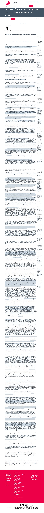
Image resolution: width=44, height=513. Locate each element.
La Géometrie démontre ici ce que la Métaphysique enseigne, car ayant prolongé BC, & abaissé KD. (20, 306)
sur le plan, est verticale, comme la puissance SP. (25, 120)
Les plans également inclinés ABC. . (11, 439)
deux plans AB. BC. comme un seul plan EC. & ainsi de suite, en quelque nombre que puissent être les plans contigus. (20, 341)
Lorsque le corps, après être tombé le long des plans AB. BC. (14, 343)
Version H (7, 28)
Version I (7, 29)
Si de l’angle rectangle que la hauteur (12, 207)
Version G (7, 27)
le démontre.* (20, 316)
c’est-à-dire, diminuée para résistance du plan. (12, 74)
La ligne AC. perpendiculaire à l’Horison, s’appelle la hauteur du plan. (15, 79)
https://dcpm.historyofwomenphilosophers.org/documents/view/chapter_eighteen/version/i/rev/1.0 (20, 465)
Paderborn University (34, 479)
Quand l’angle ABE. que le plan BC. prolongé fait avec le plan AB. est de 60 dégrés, (17, 397)
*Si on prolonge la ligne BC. (9, 319)
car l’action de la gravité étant (13, 67)
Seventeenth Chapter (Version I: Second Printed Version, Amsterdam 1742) (16, 30)
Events (27, 5)
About (22, 5)
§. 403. (6, 70)
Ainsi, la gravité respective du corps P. (10, 98)
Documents (13, 19)
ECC (34, 5)
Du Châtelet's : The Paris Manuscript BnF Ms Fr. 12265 (22, 12)
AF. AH (29, 232)
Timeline (37, 5)
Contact (7, 485)
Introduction (8, 26)
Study (25, 5)
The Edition (8, 19)
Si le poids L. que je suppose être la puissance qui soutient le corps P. (17, 138)
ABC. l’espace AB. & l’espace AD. (17, 257)
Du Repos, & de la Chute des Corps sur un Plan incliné (14, 31)
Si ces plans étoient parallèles (11, 59)
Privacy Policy (8, 478)
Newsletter (8, 480)
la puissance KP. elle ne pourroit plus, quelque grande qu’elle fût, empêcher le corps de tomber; (20, 132)
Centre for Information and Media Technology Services (34, 476)
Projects (31, 5)
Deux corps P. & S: (9, 155)
